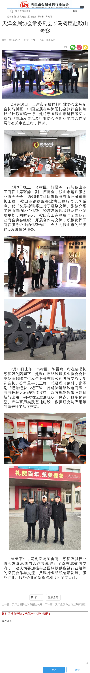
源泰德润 (11, 16)
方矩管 (49, 16)
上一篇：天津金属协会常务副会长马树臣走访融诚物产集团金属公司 (23, 604)
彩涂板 (41, 16)
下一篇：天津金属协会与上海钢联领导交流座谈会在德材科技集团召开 (66, 604)
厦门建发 (31, 16)
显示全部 (53, 597)
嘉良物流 (21, 16)
